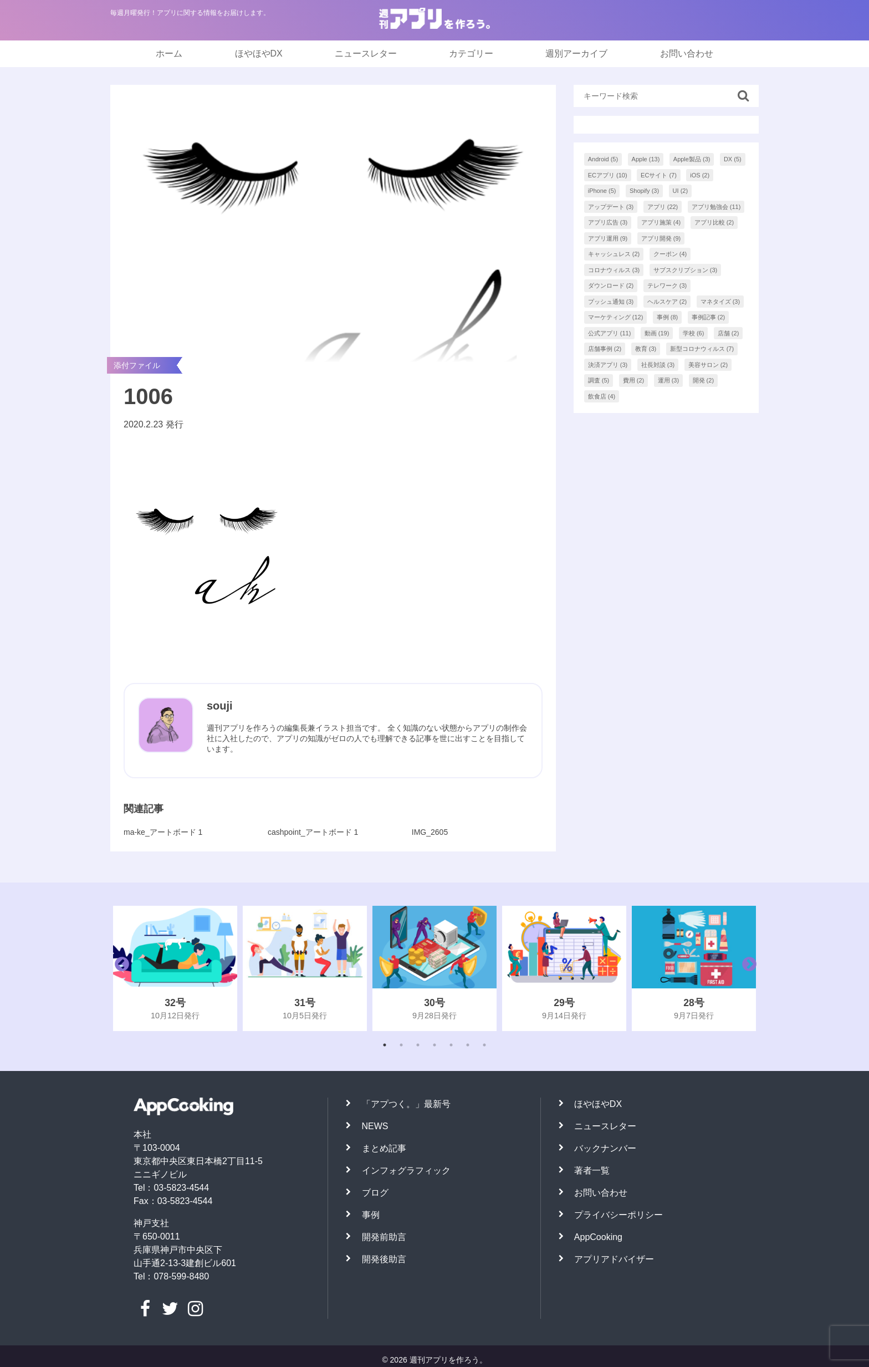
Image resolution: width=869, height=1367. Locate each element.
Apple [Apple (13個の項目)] (646, 159)
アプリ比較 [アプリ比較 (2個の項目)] (714, 222)
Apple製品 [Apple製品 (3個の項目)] (691, 159)
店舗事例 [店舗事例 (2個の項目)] (605, 348)
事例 (371, 1215)
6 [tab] (467, 1044)
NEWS (375, 1126)
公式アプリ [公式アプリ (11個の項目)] (609, 333)
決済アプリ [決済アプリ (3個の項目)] (608, 364)
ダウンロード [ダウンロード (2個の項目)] (611, 285)
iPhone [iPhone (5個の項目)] (602, 190)
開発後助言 (384, 1259)
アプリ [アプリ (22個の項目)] (662, 206)
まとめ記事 (384, 1148)
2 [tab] (401, 1044)
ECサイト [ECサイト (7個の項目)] (659, 175)
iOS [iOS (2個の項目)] (699, 175)
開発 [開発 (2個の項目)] (703, 380)
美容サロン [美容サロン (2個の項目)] (708, 364)
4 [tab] (434, 1044)
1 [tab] (384, 1044)
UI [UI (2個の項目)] (680, 190)
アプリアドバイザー (614, 1259)
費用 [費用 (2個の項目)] (634, 380)
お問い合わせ (686, 53)
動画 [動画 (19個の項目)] (657, 333)
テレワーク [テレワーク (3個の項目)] (667, 285)
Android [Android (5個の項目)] (603, 159)
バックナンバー (605, 1148)
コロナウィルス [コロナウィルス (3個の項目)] (614, 270)
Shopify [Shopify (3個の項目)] (644, 190)
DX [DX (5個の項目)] (733, 159)
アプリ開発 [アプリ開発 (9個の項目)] (661, 238)
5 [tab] (451, 1044)
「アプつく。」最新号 (406, 1104)
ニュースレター (366, 53)
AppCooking (598, 1237)
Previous (119, 968)
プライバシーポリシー (618, 1215)
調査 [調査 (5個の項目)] (599, 380)
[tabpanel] (175, 968)
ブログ (375, 1192)
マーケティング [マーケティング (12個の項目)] (615, 317)
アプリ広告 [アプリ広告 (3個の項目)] (608, 222)
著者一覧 (592, 1170)
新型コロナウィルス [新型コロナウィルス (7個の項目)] (702, 348)
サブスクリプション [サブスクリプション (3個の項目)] (685, 270)
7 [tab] (484, 1044)
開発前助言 (384, 1237)
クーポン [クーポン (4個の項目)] (670, 254)
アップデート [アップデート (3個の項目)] (611, 206)
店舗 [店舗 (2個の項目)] (728, 333)
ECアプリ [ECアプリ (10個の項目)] (607, 175)
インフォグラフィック (406, 1170)
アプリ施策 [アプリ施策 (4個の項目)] (661, 222)
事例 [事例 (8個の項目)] (667, 317)
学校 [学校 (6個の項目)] (693, 333)
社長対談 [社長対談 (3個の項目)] (658, 364)
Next (746, 968)
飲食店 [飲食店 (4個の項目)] (602, 396)
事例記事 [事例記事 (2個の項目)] (708, 317)
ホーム (169, 53)
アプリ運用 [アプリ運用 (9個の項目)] (608, 238)
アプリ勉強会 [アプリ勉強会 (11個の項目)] (716, 206)
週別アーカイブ (576, 53)
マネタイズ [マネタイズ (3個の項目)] (720, 301)
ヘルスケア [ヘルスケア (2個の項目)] (667, 301)
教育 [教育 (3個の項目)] (646, 348)
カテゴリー (471, 53)
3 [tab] (417, 1044)
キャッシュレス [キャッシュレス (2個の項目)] (614, 254)
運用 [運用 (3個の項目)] (668, 380)
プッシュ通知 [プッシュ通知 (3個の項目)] (611, 301)
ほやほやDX (259, 53)
